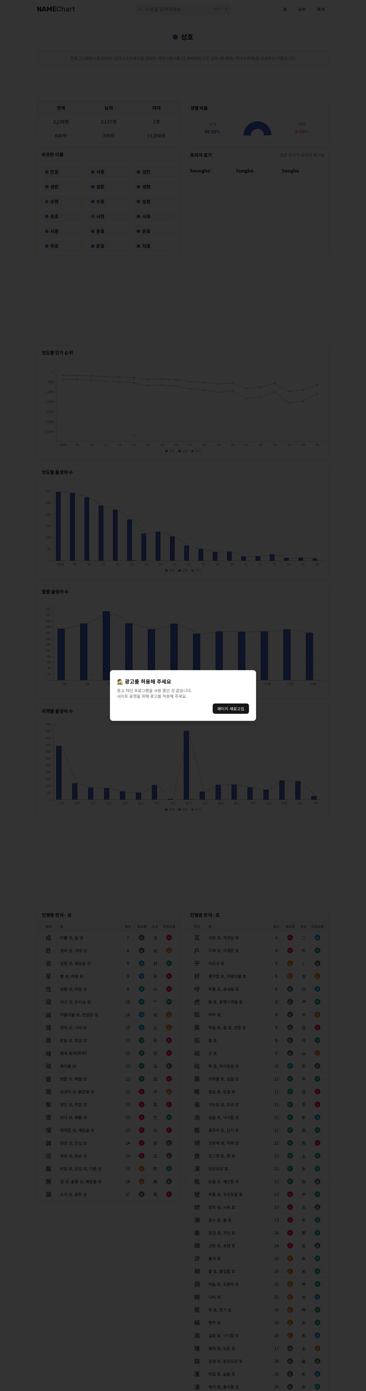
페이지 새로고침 (230, 708)
